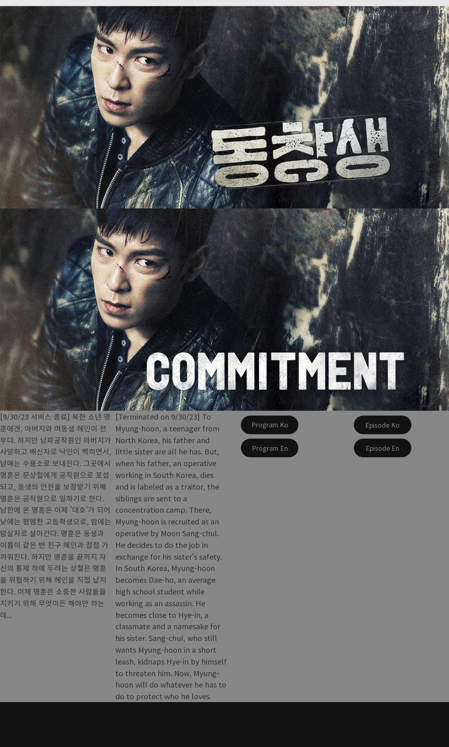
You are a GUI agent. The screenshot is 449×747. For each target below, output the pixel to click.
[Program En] (269, 448)
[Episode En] (382, 448)
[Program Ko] (269, 425)
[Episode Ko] (382, 425)
